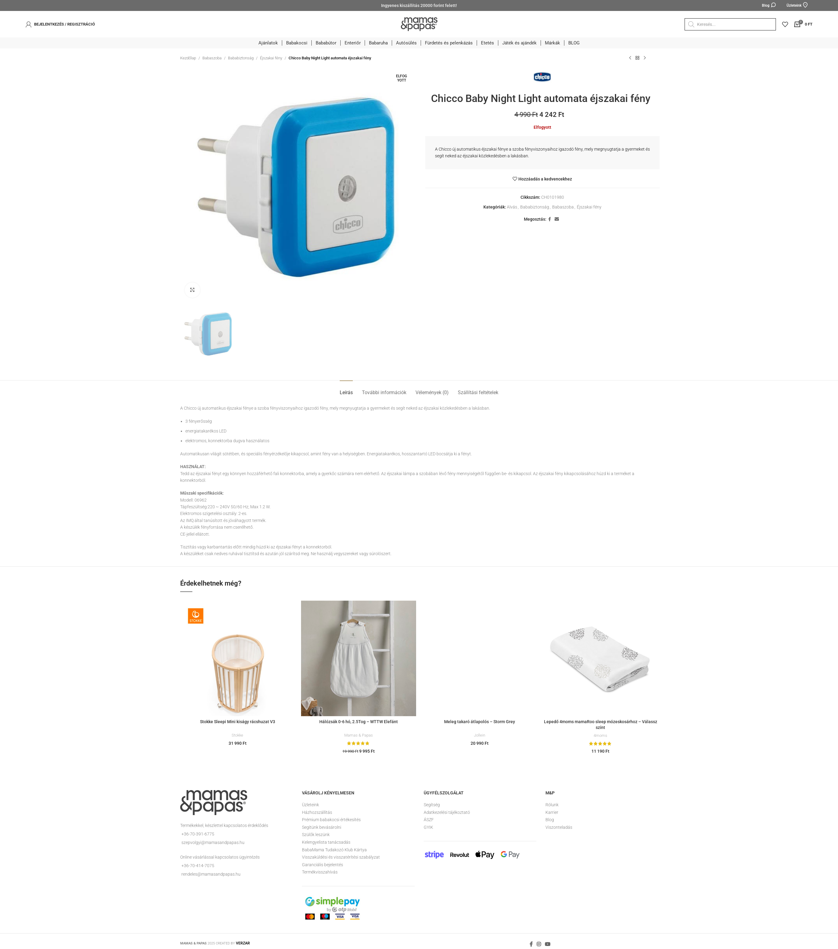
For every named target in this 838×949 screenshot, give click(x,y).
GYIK (428, 827)
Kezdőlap (188, 58)
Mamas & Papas (358, 735)
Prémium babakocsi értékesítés (331, 819)
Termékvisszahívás (320, 872)
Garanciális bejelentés (322, 864)
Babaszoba (212, 58)
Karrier (551, 812)
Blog (549, 819)
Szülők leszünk (316, 834)
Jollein (479, 735)
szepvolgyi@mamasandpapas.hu (212, 842)
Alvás (512, 207)
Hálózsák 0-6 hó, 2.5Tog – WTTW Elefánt (358, 721)
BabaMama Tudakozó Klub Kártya (334, 849)
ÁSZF (429, 819)
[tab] (346, 389)
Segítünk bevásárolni (321, 827)
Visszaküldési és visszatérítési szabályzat (341, 857)
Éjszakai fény (271, 58)
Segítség (432, 804)
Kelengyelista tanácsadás (326, 842)
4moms (600, 735)
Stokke (237, 735)
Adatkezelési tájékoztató (447, 812)
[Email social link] (557, 219)
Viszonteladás (558, 827)
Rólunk (552, 804)
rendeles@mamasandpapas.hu (210, 874)
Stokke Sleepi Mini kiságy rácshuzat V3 (237, 721)
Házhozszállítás (317, 812)
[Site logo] (419, 23)
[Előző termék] (630, 58)
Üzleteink (310, 804)
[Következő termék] (644, 58)
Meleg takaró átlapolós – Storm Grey (479, 721)
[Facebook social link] (549, 219)
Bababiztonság (241, 58)
